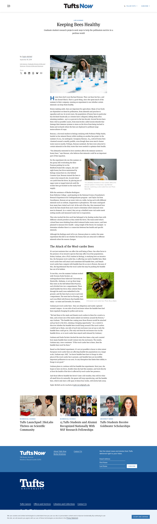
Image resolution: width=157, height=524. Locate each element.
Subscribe (144, 6)
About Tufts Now (60, 451)
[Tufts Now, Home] (78, 6)
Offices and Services (42, 504)
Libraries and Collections (64, 504)
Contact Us (78, 451)
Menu (8, 6)
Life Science (78, 20)
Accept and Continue (140, 517)
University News (106, 419)
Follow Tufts (131, 6)
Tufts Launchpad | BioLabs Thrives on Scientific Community (36, 426)
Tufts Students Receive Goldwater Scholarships (115, 424)
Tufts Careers (25, 504)
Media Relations (60, 454)
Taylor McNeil (27, 57)
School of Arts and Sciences (34, 66)
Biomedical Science (28, 419)
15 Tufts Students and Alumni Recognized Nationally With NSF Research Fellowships (78, 426)
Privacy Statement (72, 518)
